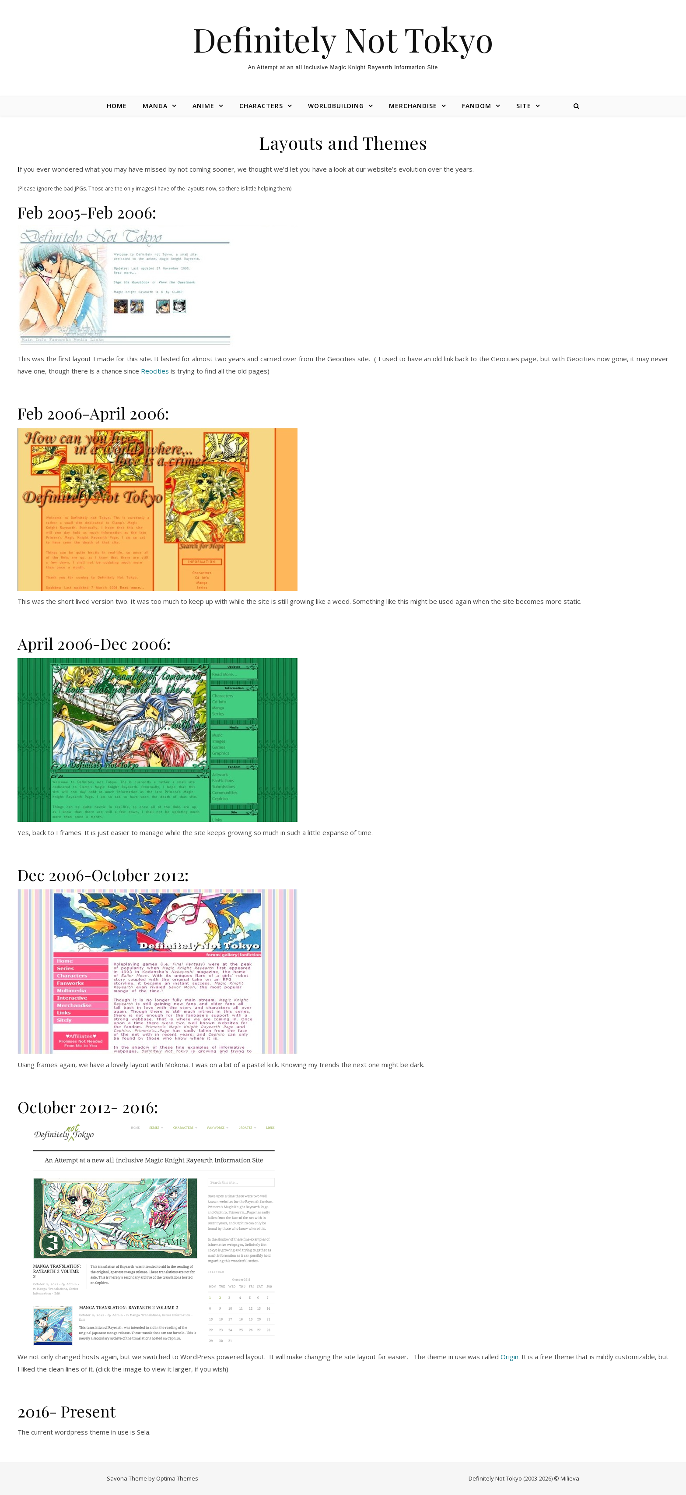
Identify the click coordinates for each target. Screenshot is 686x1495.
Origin (509, 1356)
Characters (261, 106)
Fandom (476, 106)
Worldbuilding (336, 106)
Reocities (155, 371)
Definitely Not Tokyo (343, 39)
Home (117, 106)
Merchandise (413, 106)
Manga (155, 106)
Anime (203, 106)
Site (523, 106)
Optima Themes (177, 1478)
